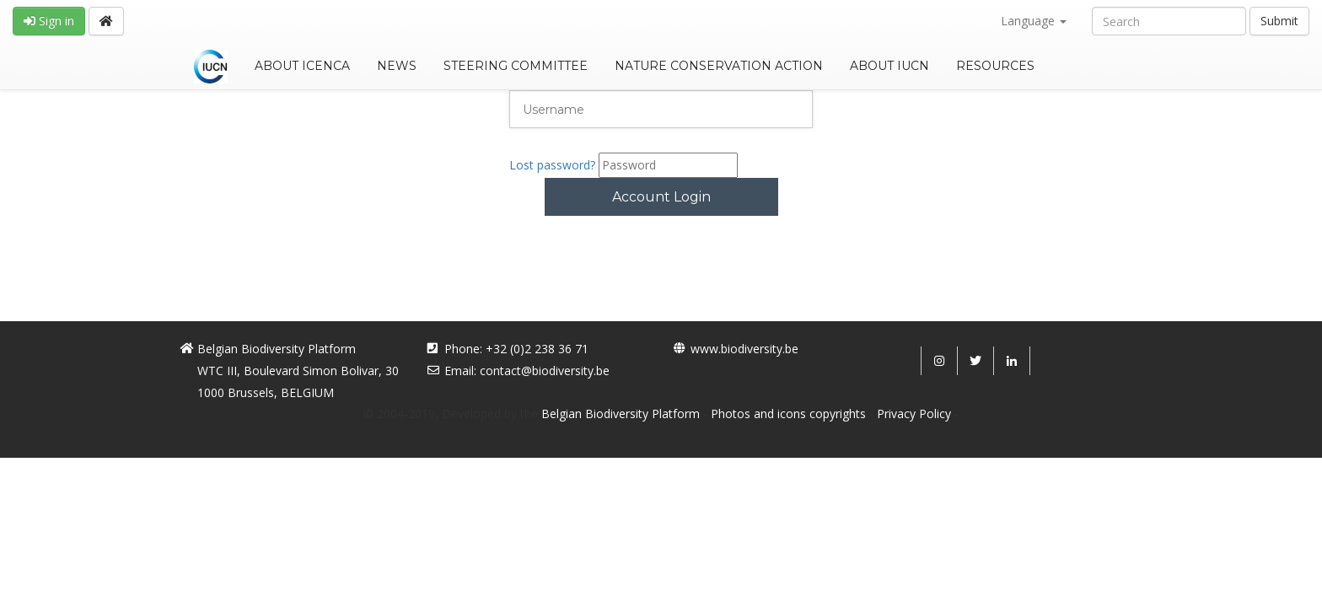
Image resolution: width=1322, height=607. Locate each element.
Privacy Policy (914, 414)
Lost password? (552, 165)
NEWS (396, 65)
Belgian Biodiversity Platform (620, 414)
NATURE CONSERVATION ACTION (719, 65)
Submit (1279, 21)
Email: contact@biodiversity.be (527, 371)
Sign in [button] (49, 21)
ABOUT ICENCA (302, 65)
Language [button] (1034, 21)
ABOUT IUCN (889, 65)
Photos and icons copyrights (788, 414)
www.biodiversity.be (744, 349)
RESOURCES (995, 65)
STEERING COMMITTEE (515, 65)
